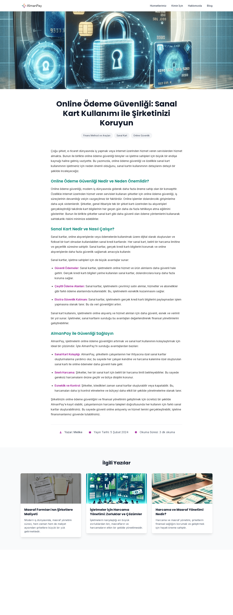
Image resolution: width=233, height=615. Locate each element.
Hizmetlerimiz (158, 5)
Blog (209, 5)
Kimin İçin (177, 5)
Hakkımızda (195, 5)
